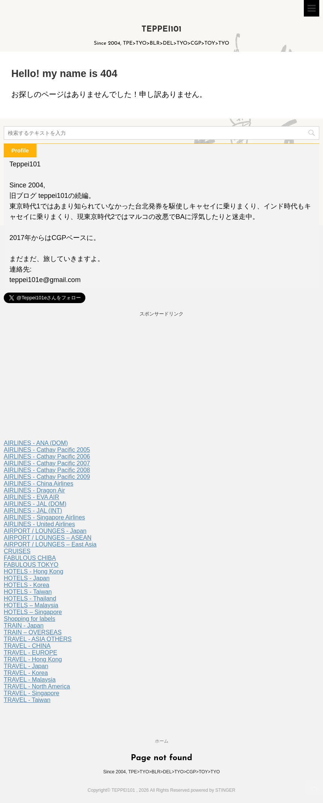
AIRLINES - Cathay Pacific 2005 (47, 450)
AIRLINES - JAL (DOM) (35, 504)
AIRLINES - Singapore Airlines (44, 517)
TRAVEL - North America (37, 686)
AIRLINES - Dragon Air (34, 490)
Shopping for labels (29, 619)
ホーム (161, 741)
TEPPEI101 (161, 29)
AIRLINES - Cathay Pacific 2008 (47, 470)
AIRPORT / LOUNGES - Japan (45, 531)
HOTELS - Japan (27, 578)
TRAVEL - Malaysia (30, 679)
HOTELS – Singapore (33, 612)
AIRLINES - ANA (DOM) (36, 443)
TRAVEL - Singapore (31, 693)
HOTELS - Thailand (30, 598)
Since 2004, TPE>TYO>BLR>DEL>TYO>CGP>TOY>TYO (161, 771)
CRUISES (17, 551)
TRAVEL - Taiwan (27, 700)
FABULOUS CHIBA (30, 558)
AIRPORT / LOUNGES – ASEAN (47, 537)
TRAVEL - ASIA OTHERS (38, 639)
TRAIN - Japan (24, 625)
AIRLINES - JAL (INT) (33, 510)
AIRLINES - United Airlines (39, 524)
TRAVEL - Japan (26, 666)
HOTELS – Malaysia (31, 605)
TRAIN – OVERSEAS (33, 632)
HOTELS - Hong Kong (33, 571)
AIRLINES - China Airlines (38, 483)
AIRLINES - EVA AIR (31, 497)
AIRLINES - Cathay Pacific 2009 (47, 477)
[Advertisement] (161, 379)
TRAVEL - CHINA (27, 646)
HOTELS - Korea (26, 585)
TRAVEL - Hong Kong (33, 659)
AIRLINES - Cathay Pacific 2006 (47, 456)
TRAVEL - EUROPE (30, 652)
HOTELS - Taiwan (28, 592)
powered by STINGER (213, 790)
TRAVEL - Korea (26, 673)
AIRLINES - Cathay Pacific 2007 (47, 463)
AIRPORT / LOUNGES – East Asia (50, 544)
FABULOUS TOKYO (31, 564)
